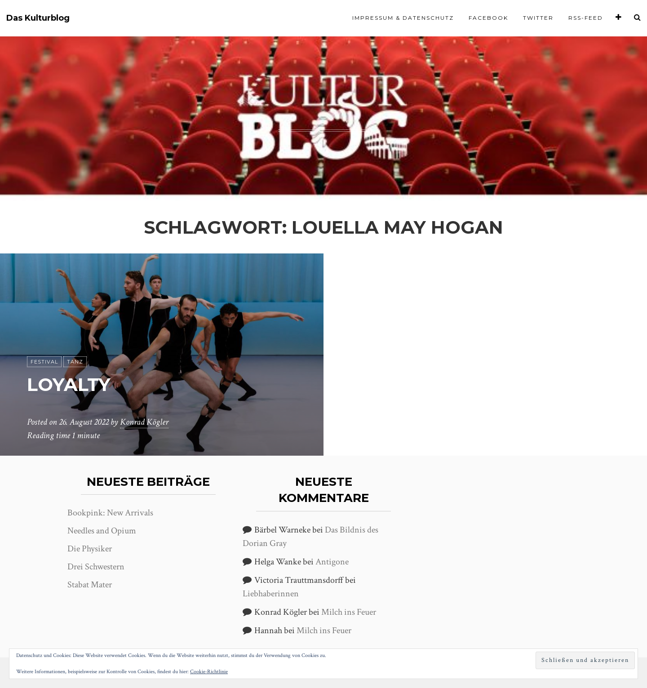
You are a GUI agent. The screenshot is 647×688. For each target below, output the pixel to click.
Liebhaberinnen (271, 593)
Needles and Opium (101, 531)
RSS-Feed (585, 17)
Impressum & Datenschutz (403, 17)
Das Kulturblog (38, 18)
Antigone (332, 562)
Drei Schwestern (95, 567)
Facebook (488, 17)
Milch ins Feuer (348, 612)
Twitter (538, 17)
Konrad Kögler (144, 422)
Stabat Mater (89, 584)
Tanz (75, 362)
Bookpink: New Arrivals (110, 513)
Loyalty (69, 384)
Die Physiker (89, 549)
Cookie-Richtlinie (209, 671)
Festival (44, 362)
